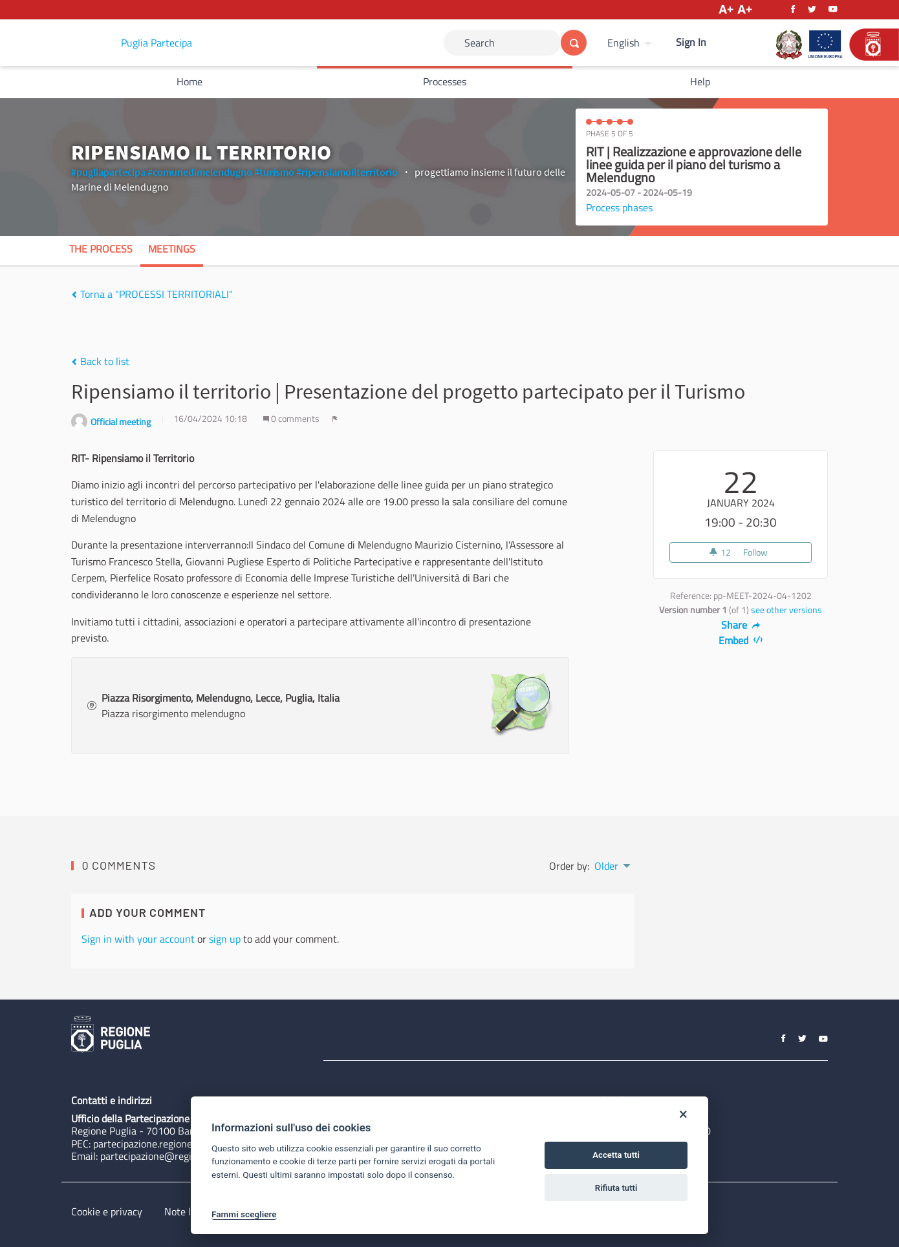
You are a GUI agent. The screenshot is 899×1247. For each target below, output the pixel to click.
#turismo (274, 171)
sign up (225, 939)
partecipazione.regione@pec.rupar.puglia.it (186, 1143)
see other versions (786, 610)
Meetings (171, 249)
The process (101, 249)
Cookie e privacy (106, 1211)
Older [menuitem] (606, 866)
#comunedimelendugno (199, 171)
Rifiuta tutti (616, 1188)
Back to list (100, 361)
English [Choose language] (623, 42)
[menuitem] (631, 42)
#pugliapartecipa (108, 171)
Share (741, 625)
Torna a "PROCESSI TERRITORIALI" (152, 294)
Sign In (691, 42)
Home (189, 81)
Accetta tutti (616, 1155)
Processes (444, 81)
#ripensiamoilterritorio (347, 171)
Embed (741, 640)
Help (700, 81)
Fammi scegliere (244, 1214)
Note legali (187, 1211)
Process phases (619, 207)
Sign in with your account (138, 939)
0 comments (292, 419)
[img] (74, 294)
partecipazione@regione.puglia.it (172, 1156)
